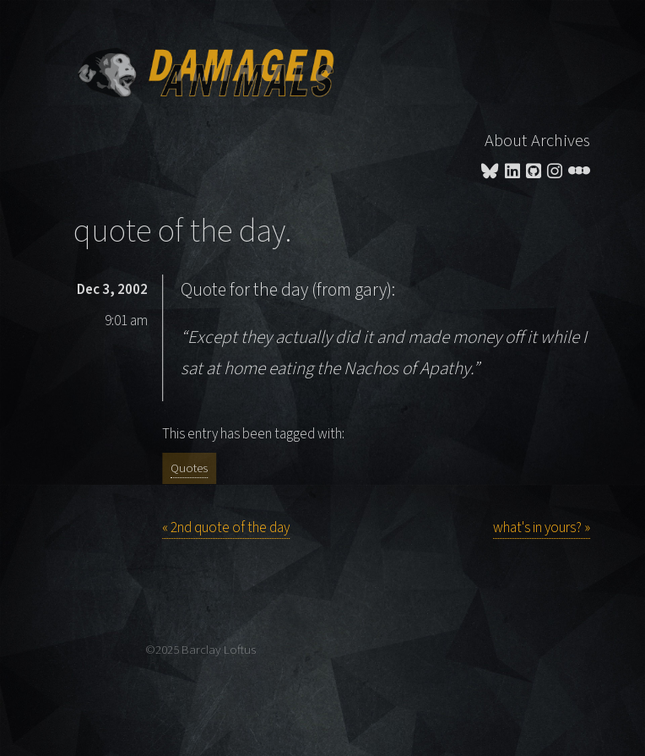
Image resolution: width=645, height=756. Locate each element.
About (506, 140)
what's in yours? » (541, 528)
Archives (560, 140)
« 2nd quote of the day (226, 528)
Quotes (189, 468)
